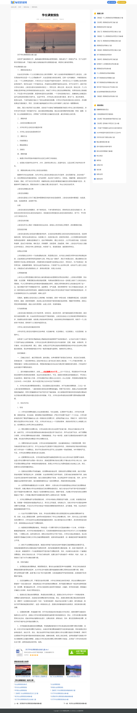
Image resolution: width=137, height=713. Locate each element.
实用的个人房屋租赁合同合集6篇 (108, 64)
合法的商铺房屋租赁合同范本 (106, 92)
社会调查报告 (55, 684)
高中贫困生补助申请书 (104, 146)
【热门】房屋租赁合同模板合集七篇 (109, 41)
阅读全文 (55, 19)
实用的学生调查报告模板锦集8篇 (62, 696)
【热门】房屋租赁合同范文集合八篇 (109, 31)
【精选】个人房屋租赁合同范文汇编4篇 (110, 36)
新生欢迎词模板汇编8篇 (105, 151)
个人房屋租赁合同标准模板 (106, 73)
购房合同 (100, 179)
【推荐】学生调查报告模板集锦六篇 (63, 690)
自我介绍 (100, 165)
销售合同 (100, 174)
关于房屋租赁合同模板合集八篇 (107, 82)
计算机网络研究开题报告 (105, 114)
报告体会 (26, 7)
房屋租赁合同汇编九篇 (104, 27)
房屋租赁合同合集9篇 (104, 68)
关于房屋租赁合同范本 (104, 55)
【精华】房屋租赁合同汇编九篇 (107, 59)
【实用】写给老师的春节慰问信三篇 (109, 119)
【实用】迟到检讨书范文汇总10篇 (108, 123)
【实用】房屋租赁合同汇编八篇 (107, 22)
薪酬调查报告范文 (103, 109)
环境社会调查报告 (21, 690)
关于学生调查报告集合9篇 (60, 699)
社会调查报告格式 (21, 684)
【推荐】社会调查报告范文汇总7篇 (26, 693)
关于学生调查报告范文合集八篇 (25, 699)
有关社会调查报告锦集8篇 (23, 696)
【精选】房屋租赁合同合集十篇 (107, 96)
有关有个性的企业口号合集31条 (107, 87)
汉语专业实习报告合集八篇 (106, 137)
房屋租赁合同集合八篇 (104, 45)
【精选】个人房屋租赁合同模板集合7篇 (110, 18)
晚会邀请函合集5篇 (103, 142)
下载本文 (61, 19)
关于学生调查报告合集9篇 (60, 693)
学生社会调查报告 (21, 687)
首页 (19, 7)
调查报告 (34, 7)
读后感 (99, 169)
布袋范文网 (66, 710)
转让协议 (100, 156)
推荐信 (99, 160)
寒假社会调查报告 (57, 687)
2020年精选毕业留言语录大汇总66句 (109, 132)
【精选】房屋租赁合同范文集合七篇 (109, 50)
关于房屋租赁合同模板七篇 (106, 78)
